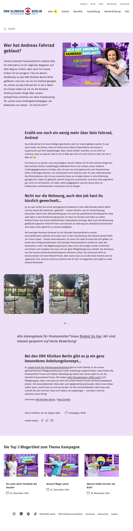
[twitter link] (47, 420)
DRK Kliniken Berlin (45, 399)
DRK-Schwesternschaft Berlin (70, 514)
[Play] (69, 294)
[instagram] (14, 515)
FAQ (127, 11)
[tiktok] (35, 515)
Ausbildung (93, 11)
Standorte (83, 4)
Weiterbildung (112, 11)
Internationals (112, 4)
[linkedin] (21, 514)
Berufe (93, 4)
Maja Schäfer (64, 399)
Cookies (114, 514)
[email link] (52, 420)
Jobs (50, 11)
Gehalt (65, 11)
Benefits (78, 11)
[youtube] (28, 515)
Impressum (90, 514)
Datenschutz (103, 514)
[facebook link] (42, 420)
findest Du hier (91, 336)
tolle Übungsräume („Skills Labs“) (84, 377)
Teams (101, 4)
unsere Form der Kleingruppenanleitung (48, 367)
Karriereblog (124, 4)
